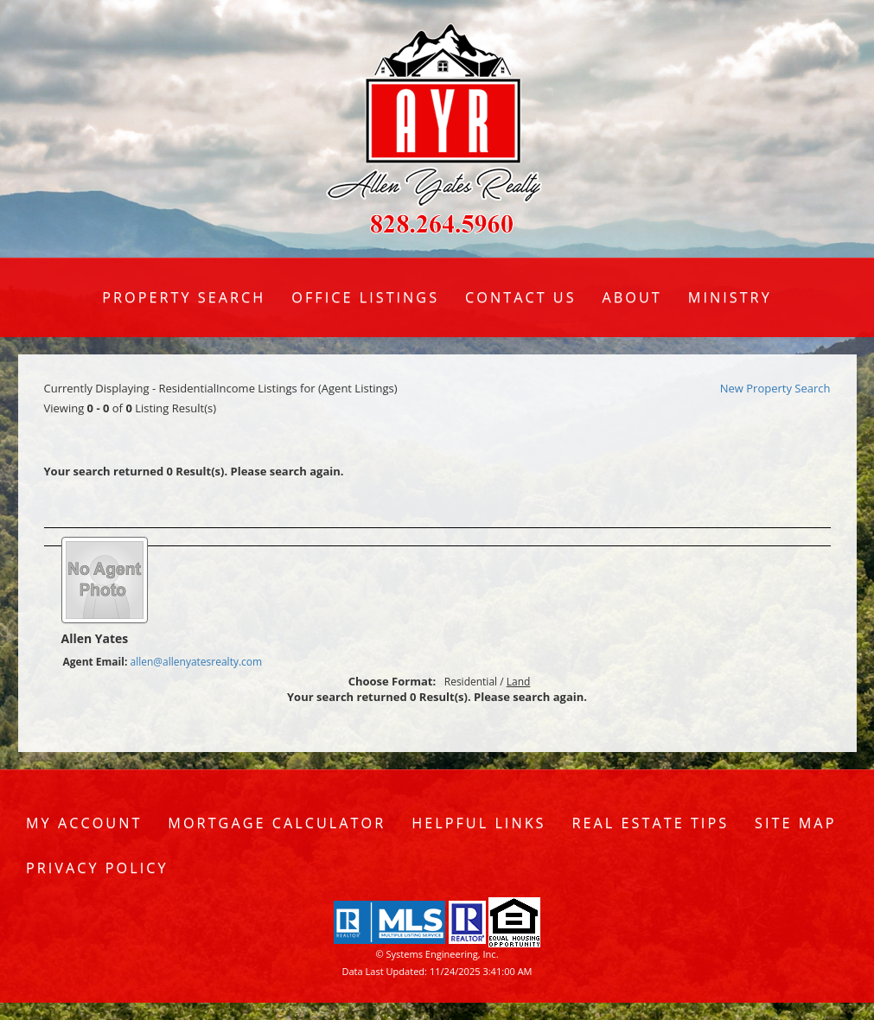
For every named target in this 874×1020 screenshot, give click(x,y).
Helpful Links (478, 822)
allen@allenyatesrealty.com (196, 661)
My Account (84, 822)
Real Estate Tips (651, 822)
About (632, 297)
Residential (470, 681)
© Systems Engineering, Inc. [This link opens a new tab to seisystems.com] (436, 953)
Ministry (730, 297)
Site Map (795, 822)
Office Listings (365, 297)
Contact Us (521, 297)
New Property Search (775, 388)
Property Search (183, 297)
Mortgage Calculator (277, 822)
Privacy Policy (97, 867)
